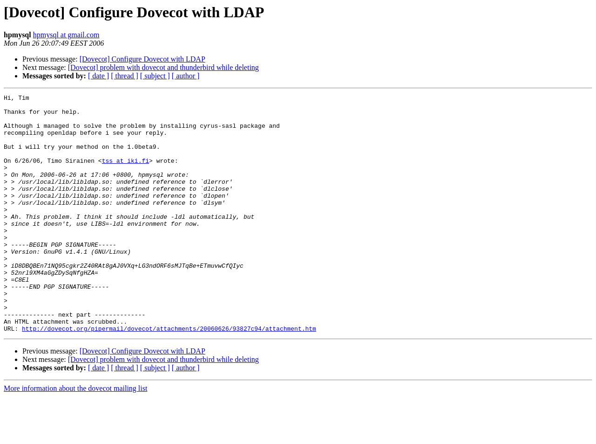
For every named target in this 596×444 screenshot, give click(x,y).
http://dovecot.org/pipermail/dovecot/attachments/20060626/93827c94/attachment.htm (169, 376)
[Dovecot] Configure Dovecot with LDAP (142, 59)
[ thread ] (124, 76)
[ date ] (98, 76)
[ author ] (186, 76)
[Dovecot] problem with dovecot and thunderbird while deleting (163, 67)
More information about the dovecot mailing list (75, 436)
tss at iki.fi (125, 174)
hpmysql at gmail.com (66, 35)
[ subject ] (155, 76)
